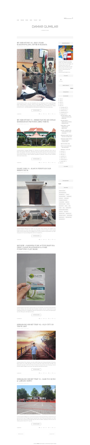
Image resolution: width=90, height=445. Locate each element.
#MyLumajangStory (62, 192)
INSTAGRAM (61, 80)
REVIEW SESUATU (61, 217)
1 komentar (19, 239)
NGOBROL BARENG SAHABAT (63, 209)
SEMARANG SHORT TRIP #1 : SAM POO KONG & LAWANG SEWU (36, 380)
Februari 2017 (63, 159)
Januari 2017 (63, 161)
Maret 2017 (63, 158)
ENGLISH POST (61, 205)
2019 (61, 102)
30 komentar (19, 318)
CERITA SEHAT (66, 198)
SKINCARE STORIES (68, 217)
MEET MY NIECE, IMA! (65, 143)
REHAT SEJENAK (69, 215)
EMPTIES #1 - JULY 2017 (65, 149)
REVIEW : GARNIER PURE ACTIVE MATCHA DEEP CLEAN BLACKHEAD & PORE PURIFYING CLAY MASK (36, 247)
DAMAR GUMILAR (45, 26)
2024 (61, 99)
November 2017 (64, 109)
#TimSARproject (62, 194)
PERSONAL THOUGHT (62, 215)
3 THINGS (67, 194)
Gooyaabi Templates (53, 443)
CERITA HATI (61, 198)
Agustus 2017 (63, 114)
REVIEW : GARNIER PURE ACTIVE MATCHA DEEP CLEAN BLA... (66, 132)
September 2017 (64, 112)
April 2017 (63, 156)
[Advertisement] (45, 11)
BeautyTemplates (42, 443)
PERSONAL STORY (61, 213)
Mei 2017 (62, 154)
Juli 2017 (62, 151)
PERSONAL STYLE (68, 213)
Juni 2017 (62, 153)
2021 (61, 100)
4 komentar (19, 427)
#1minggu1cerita (62, 190)
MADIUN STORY (68, 207)
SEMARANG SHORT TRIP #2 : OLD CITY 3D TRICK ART (35, 325)
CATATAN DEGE (69, 196)
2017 (61, 105)
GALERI (60, 207)
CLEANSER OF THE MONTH (63, 200)
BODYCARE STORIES (62, 196)
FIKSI (69, 205)
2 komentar (19, 162)
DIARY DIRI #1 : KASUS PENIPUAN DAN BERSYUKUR (34, 169)
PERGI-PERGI (66, 211)
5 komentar (19, 373)
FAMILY (66, 205)
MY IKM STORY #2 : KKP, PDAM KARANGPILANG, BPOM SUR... (66, 117)
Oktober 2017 (63, 110)
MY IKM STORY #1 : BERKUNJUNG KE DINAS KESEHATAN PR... (66, 122)
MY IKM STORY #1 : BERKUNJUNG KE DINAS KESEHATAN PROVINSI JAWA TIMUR (36, 121)
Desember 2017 (64, 107)
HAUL (64, 207)
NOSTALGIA (61, 211)
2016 (61, 163)
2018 (61, 104)
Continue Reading (36, 110)
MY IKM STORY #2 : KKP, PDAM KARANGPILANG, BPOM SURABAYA (32, 44)
